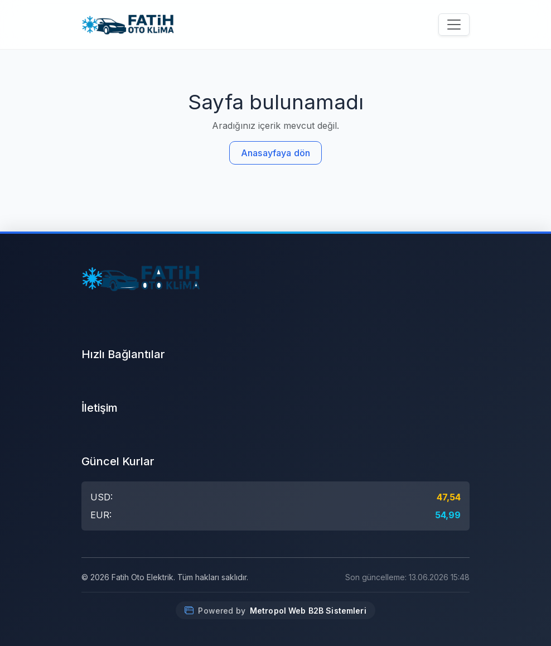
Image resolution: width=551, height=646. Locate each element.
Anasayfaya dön (275, 152)
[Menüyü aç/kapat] (454, 24)
